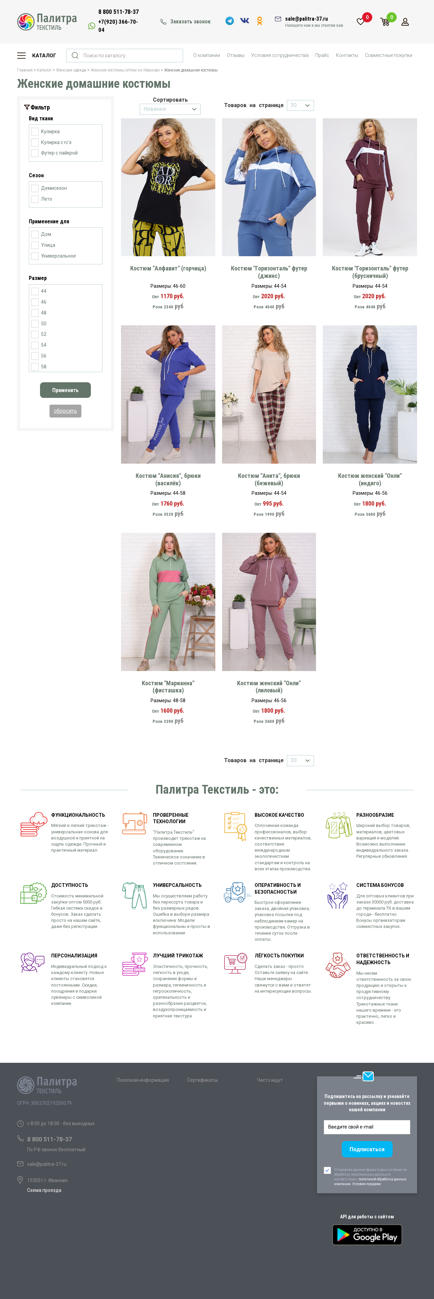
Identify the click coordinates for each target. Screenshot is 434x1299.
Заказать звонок (190, 21)
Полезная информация (143, 1080)
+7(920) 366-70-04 (118, 25)
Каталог (44, 56)
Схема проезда (44, 1190)
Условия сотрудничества (280, 55)
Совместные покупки (388, 55)
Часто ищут (270, 1080)
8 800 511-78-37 (118, 11)
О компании (206, 55)
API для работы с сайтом (367, 1216)
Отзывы (235, 55)
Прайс (322, 55)
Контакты (347, 55)
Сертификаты (202, 1080)
